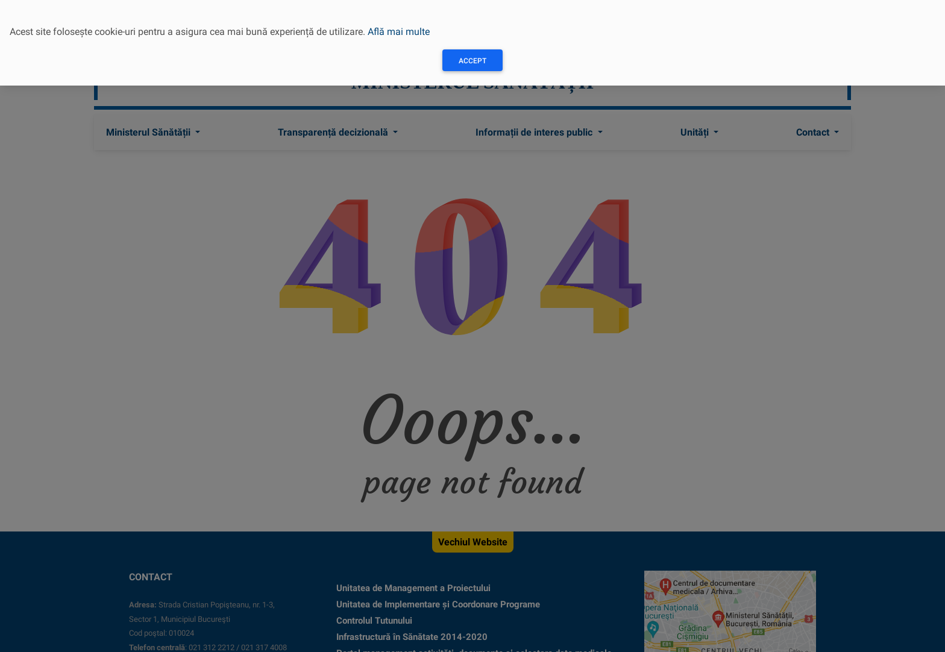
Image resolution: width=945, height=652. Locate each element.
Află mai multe (399, 31)
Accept (472, 61)
